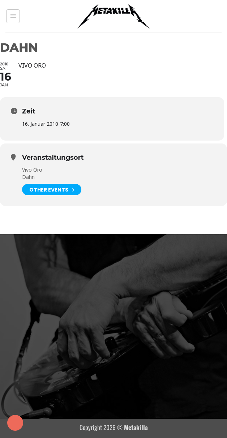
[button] (13, 16)
